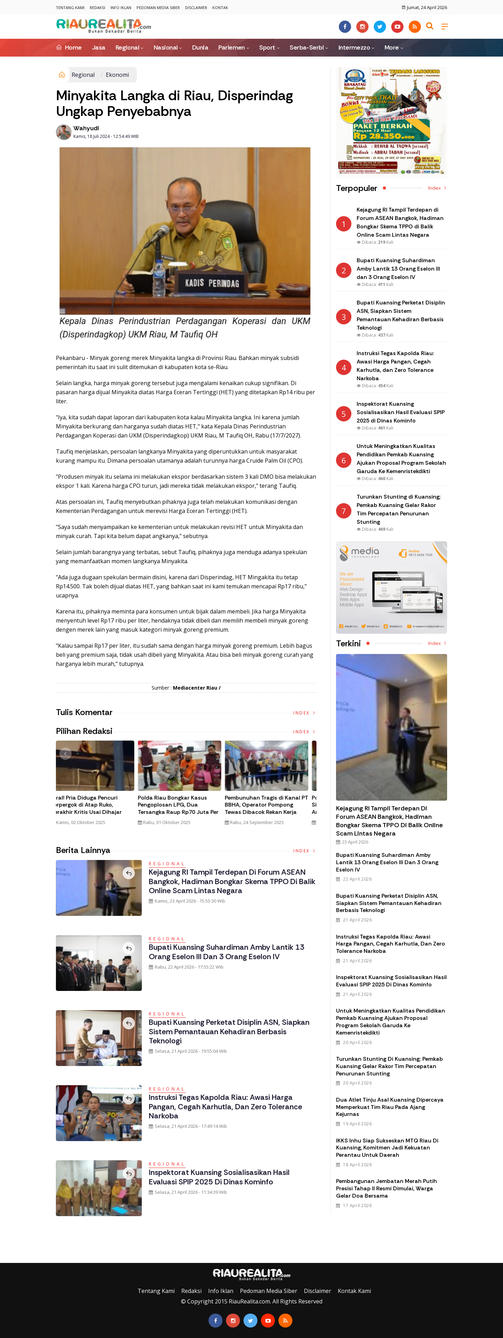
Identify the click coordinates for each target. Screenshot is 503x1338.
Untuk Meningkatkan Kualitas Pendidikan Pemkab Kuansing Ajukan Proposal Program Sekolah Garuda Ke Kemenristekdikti (390, 1021)
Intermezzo (354, 47)
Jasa (98, 47)
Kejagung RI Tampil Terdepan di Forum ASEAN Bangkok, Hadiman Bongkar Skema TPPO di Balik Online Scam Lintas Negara (228, 881)
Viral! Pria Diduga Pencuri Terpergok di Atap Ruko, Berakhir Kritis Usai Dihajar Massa (267, 808)
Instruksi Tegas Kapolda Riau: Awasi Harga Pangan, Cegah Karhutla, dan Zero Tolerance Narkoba (227, 1106)
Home (69, 47)
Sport (267, 47)
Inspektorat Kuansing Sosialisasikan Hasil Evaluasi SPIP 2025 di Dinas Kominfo (221, 1176)
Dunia (200, 47)
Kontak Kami (354, 1291)
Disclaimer (196, 7)
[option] (99, 786)
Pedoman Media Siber (158, 7)
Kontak (220, 7)
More (392, 47)
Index (304, 713)
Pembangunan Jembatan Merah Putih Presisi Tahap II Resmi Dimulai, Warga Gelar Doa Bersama (386, 1188)
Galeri (7, 1258)
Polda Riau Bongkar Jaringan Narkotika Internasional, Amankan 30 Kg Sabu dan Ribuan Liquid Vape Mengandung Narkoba (183, 812)
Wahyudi (86, 128)
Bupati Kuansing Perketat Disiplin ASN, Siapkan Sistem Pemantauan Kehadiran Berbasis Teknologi (231, 1031)
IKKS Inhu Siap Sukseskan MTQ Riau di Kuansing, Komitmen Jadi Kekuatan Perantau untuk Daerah (387, 1148)
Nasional (166, 47)
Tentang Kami (70, 7)
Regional (127, 47)
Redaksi (97, 7)
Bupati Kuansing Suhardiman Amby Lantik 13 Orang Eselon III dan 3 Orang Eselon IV (228, 951)
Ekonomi (117, 75)
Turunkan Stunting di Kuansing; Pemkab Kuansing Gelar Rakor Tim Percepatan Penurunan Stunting (389, 1066)
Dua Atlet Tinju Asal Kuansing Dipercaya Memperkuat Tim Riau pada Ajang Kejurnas (390, 1107)
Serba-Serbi (307, 47)
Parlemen (231, 47)
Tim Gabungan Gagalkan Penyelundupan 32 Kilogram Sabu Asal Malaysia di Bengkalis (94, 808)
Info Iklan (120, 7)
